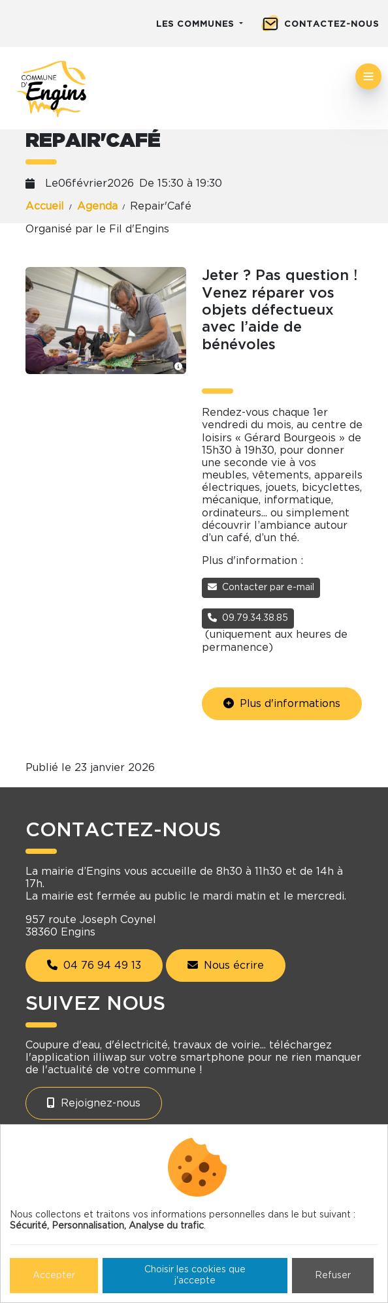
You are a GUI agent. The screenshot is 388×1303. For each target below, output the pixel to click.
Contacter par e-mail (261, 587)
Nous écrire (225, 965)
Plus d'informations (281, 703)
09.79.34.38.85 (248, 618)
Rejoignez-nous (93, 1102)
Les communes (196, 24)
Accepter (54, 1275)
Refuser (333, 1275)
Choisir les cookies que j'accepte (195, 1275)
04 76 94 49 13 (94, 965)
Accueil (44, 206)
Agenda (97, 206)
